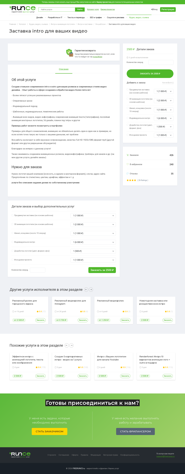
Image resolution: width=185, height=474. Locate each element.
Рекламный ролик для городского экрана (24, 302)
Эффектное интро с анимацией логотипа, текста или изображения (27, 359)
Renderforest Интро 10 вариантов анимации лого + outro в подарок (154, 359)
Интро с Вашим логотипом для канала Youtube (111, 358)
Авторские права (110, 455)
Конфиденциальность (130, 455)
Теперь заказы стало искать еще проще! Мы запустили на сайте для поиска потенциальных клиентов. (92, 2)
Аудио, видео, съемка (139, 17)
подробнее (97, 57)
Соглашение (64, 455)
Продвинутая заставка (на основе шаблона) (33, 215)
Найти (79, 9)
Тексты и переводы (76, 17)
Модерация (96, 455)
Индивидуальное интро (24, 242)
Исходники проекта (23, 260)
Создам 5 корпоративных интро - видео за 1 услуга (69, 358)
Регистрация (168, 9)
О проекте (52, 455)
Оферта (75, 455)
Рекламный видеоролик (110, 301)
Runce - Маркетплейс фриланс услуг (22, 9)
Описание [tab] (63, 69)
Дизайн (39, 17)
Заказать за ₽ (102, 270)
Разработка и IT (55, 17)
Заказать (40, 320)
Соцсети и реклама (115, 17)
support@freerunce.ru (165, 456)
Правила (84, 455)
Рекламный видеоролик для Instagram (70, 302)
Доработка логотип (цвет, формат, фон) (32, 251)
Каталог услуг (93, 9)
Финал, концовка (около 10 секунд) (30, 233)
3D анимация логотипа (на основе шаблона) (33, 224)
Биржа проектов (108, 9)
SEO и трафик (96, 17)
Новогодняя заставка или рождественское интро (153, 302)
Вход (154, 9)
